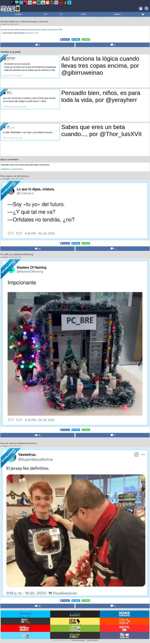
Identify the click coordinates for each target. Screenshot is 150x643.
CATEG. (83, 14)
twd (4, 24)
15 (37, 606)
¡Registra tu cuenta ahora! (12, 169)
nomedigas (6, 179)
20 (37, 435)
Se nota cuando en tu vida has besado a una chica (24, 21)
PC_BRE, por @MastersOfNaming (16, 254)
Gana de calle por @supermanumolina (18, 443)
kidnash (5, 446)
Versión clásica (92, 640)
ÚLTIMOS (18, 14)
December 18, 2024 (31, 33)
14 (37, 248)
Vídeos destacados (78, 640)
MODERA (117, 14)
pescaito (5, 257)
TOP (45, 14)
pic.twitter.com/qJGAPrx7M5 (50, 30)
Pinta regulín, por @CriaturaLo (14, 176)
